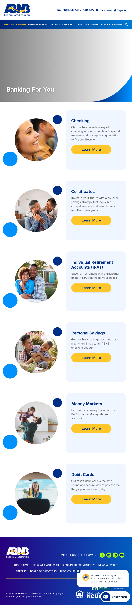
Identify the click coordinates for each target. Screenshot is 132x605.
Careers (21, 571)
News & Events (108, 565)
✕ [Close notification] (78, 571)
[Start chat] (115, 596)
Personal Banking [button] (15, 24)
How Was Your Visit (46, 565)
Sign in (121, 10)
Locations (105, 10)
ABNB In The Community (79, 565)
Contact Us (67, 555)
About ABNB (21, 565)
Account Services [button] (61, 24)
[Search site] (126, 24)
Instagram (115, 555)
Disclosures (68, 571)
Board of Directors (43, 571)
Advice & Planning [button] (111, 24)
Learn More (91, 149)
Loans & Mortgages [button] (86, 24)
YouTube (121, 555)
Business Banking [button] (38, 24)
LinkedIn (108, 555)
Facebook (102, 555)
